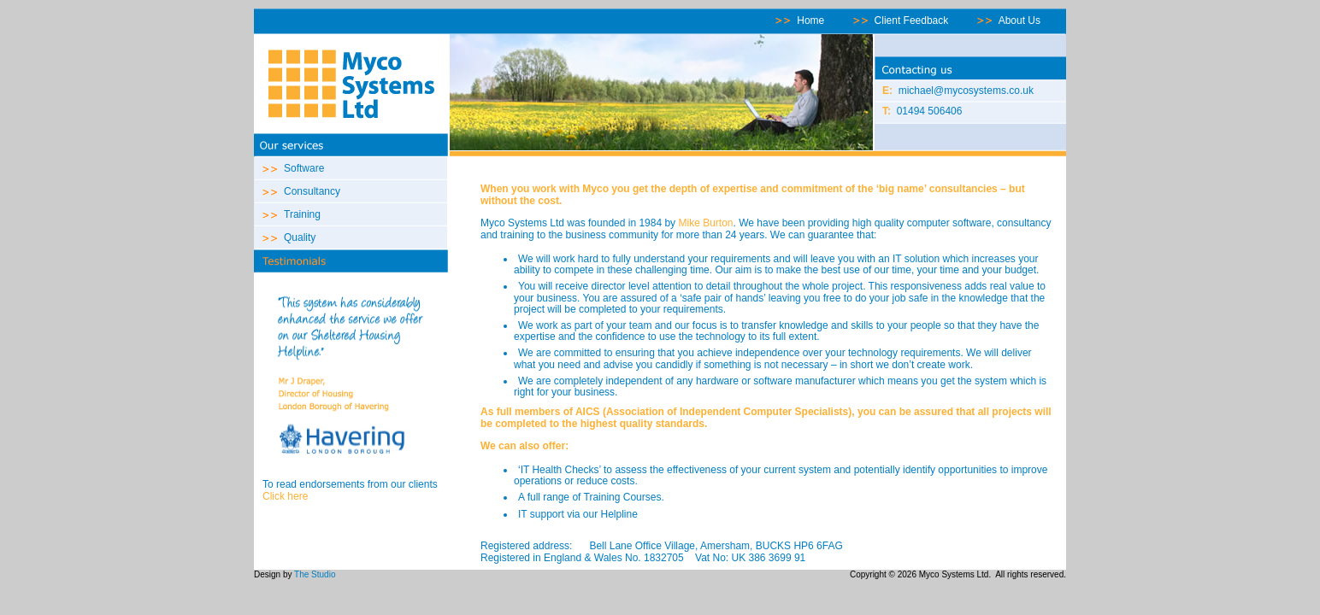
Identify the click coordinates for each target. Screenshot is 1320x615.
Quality (299, 237)
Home (810, 20)
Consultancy (312, 191)
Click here (285, 496)
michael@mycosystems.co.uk (966, 91)
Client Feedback (912, 20)
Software (304, 168)
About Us (1019, 20)
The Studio (314, 574)
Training (302, 214)
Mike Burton (705, 223)
